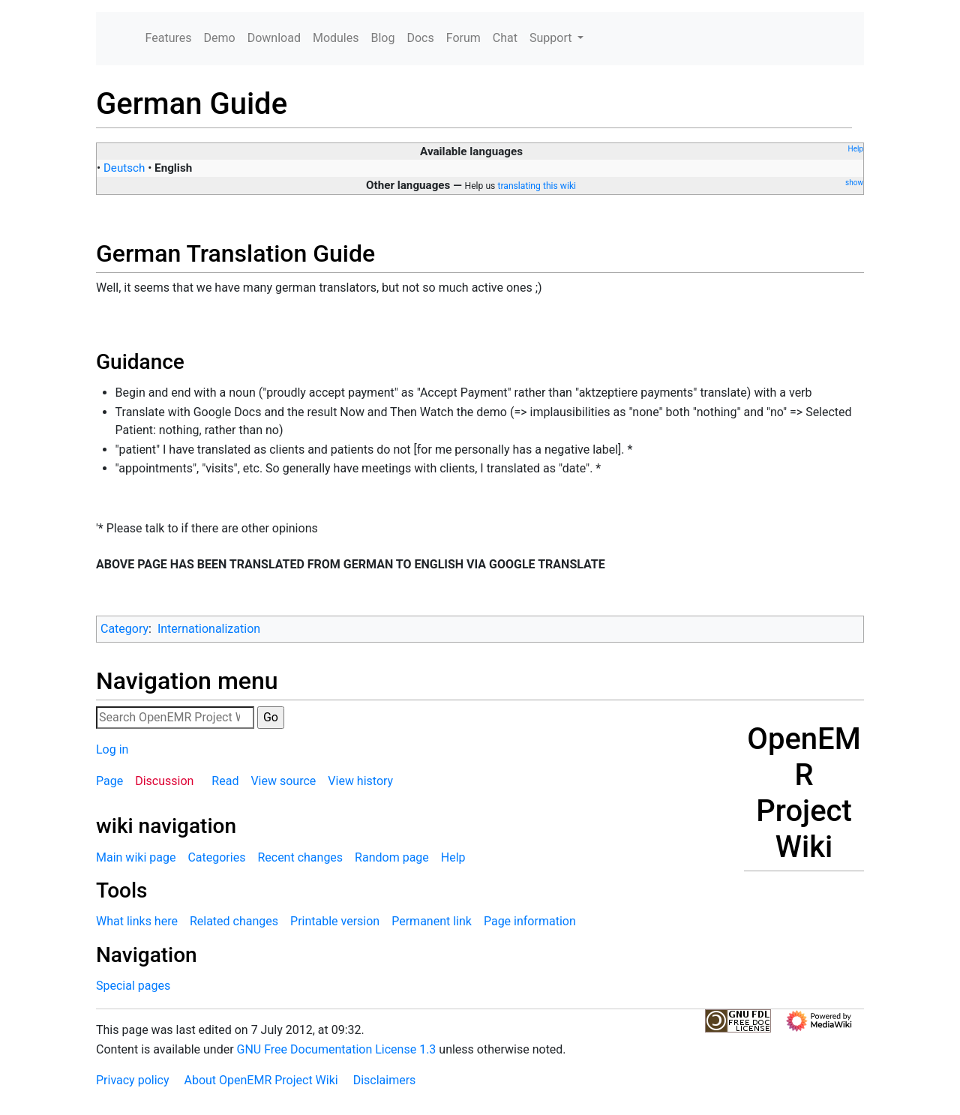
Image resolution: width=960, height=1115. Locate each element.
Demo (220, 38)
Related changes (234, 921)
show (854, 182)
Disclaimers (384, 1080)
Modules (336, 38)
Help (855, 149)
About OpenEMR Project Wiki (261, 1080)
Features (169, 38)
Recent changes (300, 857)
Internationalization (209, 629)
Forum (463, 38)
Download (274, 38)
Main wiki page (136, 857)
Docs (420, 38)
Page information (530, 921)
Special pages (133, 986)
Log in (112, 749)
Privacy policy (133, 1080)
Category (124, 629)
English (173, 168)
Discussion (164, 781)
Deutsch (125, 168)
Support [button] (552, 38)
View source (283, 781)
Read (225, 781)
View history (360, 781)
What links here (137, 921)
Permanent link (432, 921)
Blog (382, 38)
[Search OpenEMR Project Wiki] (175, 717)
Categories (216, 857)
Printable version (335, 921)
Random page (392, 857)
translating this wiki (536, 186)
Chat (505, 38)
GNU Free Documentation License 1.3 (336, 1049)
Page (109, 781)
